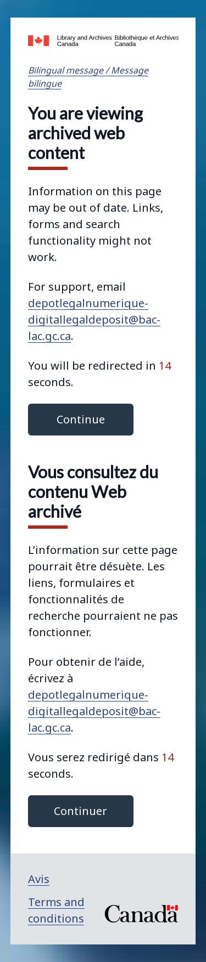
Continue (81, 419)
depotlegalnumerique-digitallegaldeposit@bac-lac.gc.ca (94, 319)
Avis (38, 879)
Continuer (80, 810)
